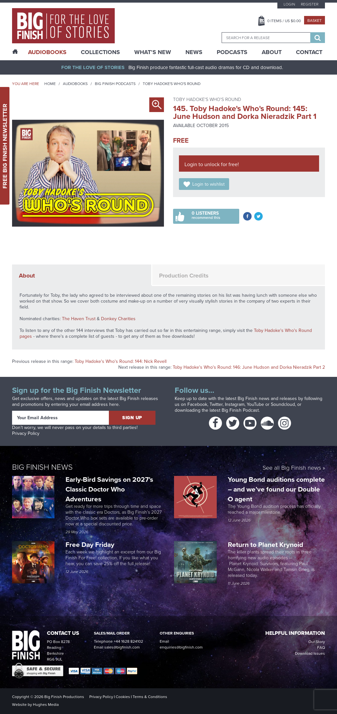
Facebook (197, 404)
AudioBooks (47, 52)
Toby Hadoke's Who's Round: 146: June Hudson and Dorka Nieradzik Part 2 (249, 367)
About (272, 52)
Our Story (316, 642)
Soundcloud (283, 404)
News (193, 52)
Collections (100, 52)
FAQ (321, 647)
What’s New (152, 52)
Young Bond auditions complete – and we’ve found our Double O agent (276, 489)
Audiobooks (75, 84)
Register (309, 4)
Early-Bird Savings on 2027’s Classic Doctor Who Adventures (109, 489)
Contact (309, 52)
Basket (314, 20)
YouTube (255, 404)
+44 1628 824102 (128, 641)
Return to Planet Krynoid (265, 544)
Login (289, 4)
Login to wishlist (208, 184)
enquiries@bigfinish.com (181, 647)
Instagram (234, 404)
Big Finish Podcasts (115, 84)
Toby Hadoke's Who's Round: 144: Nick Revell (121, 361)
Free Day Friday (90, 544)
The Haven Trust (78, 318)
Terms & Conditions (150, 697)
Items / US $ (284, 21)
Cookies (123, 697)
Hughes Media (46, 704)
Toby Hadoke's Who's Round (171, 84)
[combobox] (266, 37)
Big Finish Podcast (240, 410)
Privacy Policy (25, 433)
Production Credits (184, 275)
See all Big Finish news (292, 468)
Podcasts (232, 52)
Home (50, 84)
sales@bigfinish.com (122, 647)
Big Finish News (42, 467)
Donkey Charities (118, 318)
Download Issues (310, 653)
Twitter (216, 404)
